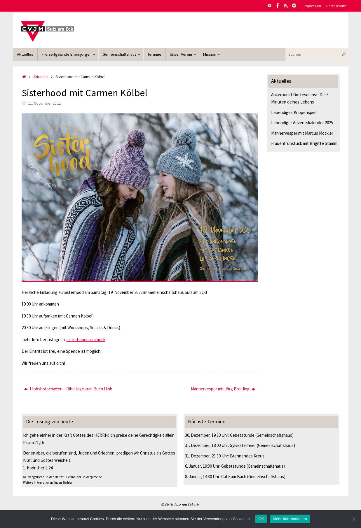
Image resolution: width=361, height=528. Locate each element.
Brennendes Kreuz (247, 456)
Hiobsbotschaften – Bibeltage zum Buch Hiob (68, 389)
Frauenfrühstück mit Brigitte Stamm (304, 143)
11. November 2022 (44, 103)
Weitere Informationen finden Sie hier (47, 482)
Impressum (312, 5)
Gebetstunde (242, 435)
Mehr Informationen (290, 519)
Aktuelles (40, 76)
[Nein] (354, 519)
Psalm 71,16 (33, 442)
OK (261, 519)
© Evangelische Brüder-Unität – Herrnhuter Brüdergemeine (62, 477)
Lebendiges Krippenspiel (293, 112)
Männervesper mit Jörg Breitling (223, 389)
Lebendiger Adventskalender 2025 (302, 122)
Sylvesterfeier (243, 445)
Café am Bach (233, 476)
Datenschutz (336, 5)
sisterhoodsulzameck (86, 339)
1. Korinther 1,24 (38, 468)
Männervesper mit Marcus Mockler (302, 133)
